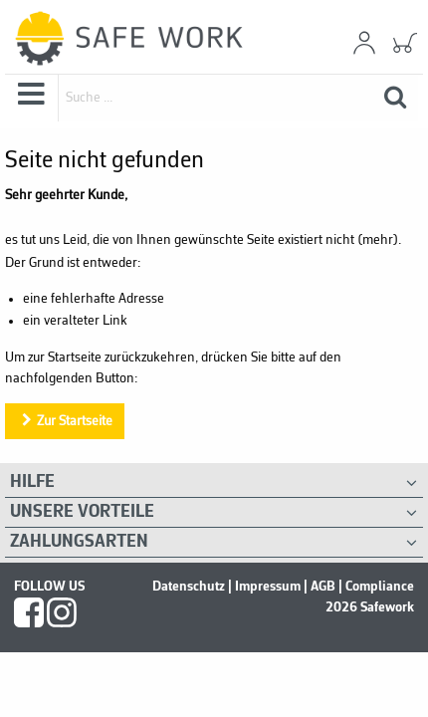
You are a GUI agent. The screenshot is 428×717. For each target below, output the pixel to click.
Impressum (268, 587)
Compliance (379, 587)
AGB (323, 587)
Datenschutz (188, 587)
